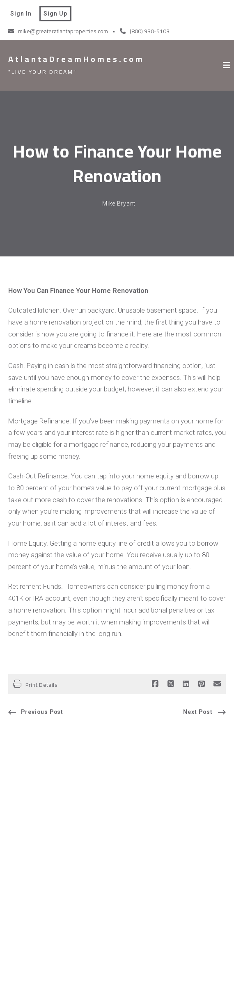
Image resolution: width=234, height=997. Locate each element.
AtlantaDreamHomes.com (76, 59)
